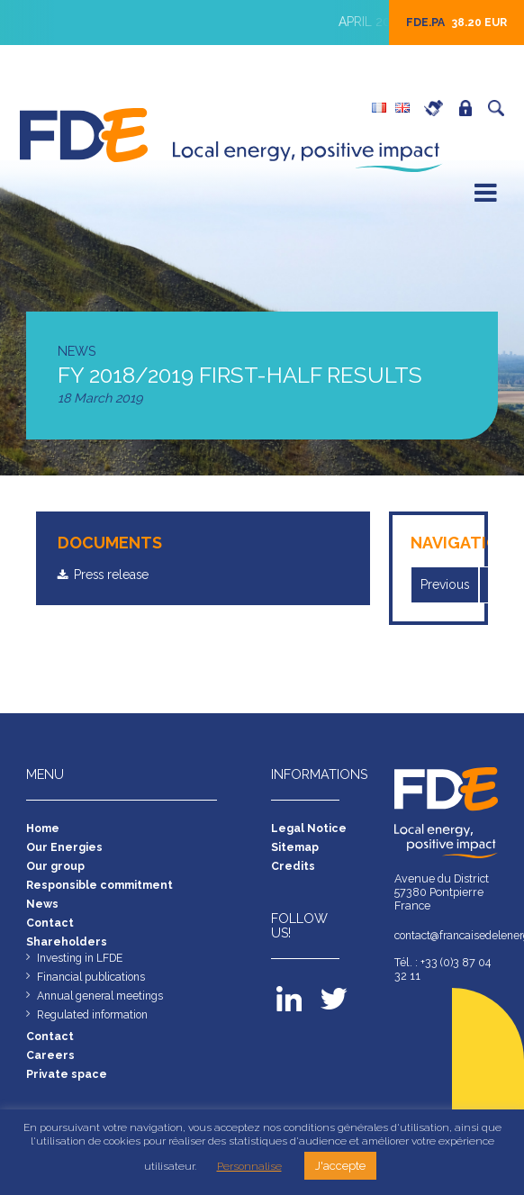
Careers (438, 108)
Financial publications (93, 984)
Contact (50, 928)
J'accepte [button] (340, 1165)
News (42, 908)
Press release (116, 574)
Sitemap (295, 849)
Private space (470, 108)
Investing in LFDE (82, 965)
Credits (293, 868)
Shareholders (67, 948)
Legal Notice (309, 829)
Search (500, 108)
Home (44, 829)
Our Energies (64, 849)
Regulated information (95, 1024)
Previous (446, 584)
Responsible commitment (101, 888)
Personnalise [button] (249, 1166)
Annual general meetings (103, 1004)
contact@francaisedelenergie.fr (446, 937)
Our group (56, 868)
